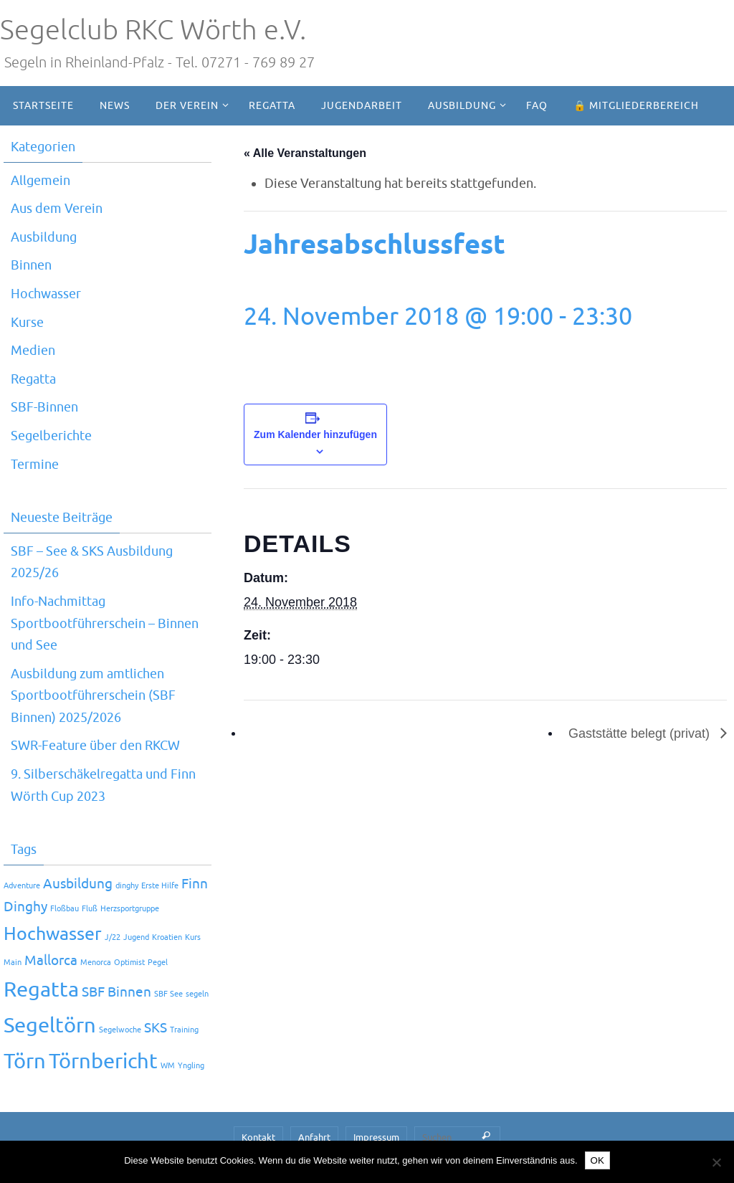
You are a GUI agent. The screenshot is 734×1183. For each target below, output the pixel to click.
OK (597, 1160)
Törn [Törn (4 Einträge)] (25, 1061)
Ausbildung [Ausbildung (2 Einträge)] (78, 884)
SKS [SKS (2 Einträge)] (155, 1028)
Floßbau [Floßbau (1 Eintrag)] (64, 908)
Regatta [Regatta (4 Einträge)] (41, 990)
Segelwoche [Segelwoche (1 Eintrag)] (120, 1030)
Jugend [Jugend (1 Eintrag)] (136, 937)
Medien (33, 350)
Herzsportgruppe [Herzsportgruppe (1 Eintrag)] (129, 908)
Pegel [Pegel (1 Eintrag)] (158, 962)
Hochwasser (46, 294)
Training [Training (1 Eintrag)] (184, 1030)
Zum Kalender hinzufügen (315, 434)
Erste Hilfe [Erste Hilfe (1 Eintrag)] (159, 885)
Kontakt (258, 1137)
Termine (35, 464)
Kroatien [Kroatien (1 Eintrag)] (167, 937)
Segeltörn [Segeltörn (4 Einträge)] (50, 1025)
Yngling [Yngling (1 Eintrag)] (191, 1065)
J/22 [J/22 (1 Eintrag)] (112, 937)
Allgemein (40, 181)
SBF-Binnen (44, 407)
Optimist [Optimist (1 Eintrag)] (129, 962)
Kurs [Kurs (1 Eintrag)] (193, 937)
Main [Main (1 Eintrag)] (13, 962)
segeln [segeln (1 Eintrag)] (197, 994)
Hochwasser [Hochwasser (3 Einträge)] (53, 934)
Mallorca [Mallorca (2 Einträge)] (50, 960)
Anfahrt (314, 1137)
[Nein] (716, 1162)
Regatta (33, 379)
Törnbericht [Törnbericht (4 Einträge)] (103, 1061)
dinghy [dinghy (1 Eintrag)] (126, 885)
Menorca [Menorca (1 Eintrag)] (95, 962)
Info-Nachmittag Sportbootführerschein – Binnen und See (105, 623)
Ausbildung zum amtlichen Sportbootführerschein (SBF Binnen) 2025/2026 (93, 696)
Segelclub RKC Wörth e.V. (153, 30)
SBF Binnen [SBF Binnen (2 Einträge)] (116, 992)
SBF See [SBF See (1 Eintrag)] (168, 994)
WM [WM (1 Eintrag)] (168, 1065)
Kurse (27, 323)
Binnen (31, 265)
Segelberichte (51, 436)
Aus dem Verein (57, 209)
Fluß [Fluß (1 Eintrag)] (89, 908)
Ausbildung (44, 237)
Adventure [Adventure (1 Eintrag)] (22, 885)
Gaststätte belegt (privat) (640, 733)
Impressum (376, 1137)
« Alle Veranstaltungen (305, 153)
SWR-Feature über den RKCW (95, 746)
